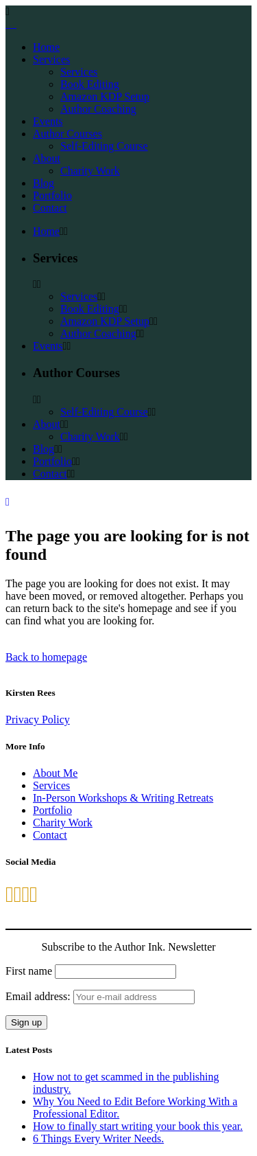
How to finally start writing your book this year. (138, 1126)
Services (51, 785)
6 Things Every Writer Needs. (98, 1138)
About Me (55, 773)
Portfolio (52, 810)
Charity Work (63, 822)
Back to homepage (46, 657)
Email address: (100, 996)
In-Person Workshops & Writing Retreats (123, 798)
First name (28, 971)
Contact (50, 835)
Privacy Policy (37, 719)
